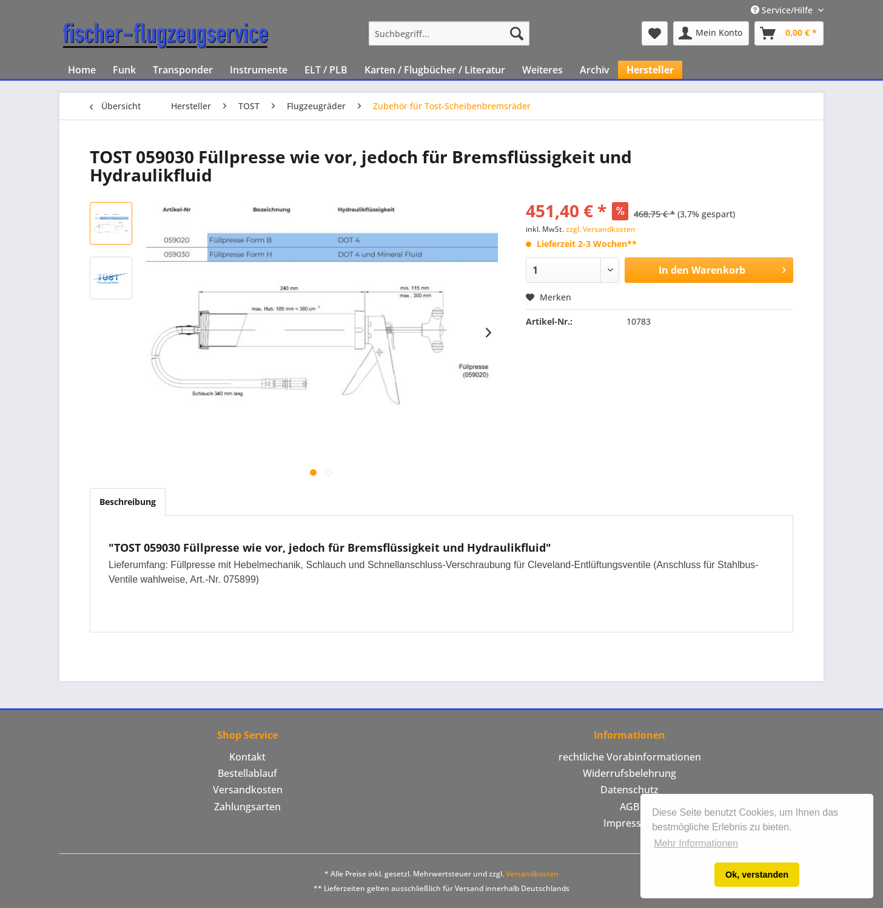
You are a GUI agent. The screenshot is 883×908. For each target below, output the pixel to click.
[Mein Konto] (711, 33)
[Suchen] (516, 33)
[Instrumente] (258, 70)
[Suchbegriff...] (449, 33)
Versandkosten (248, 789)
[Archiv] (594, 70)
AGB (629, 806)
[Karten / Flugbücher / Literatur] (435, 70)
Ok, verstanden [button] (756, 874)
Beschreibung (127, 501)
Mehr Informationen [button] (696, 843)
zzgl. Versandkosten (601, 229)
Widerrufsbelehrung (629, 773)
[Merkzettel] (655, 33)
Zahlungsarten (247, 806)
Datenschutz (629, 789)
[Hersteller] (650, 70)
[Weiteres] (542, 70)
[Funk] (124, 70)
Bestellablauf (247, 773)
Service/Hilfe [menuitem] (783, 10)
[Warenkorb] (789, 33)
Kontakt (247, 757)
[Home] (81, 70)
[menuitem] (449, 33)
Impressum (629, 823)
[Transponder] (182, 70)
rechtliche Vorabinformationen (630, 757)
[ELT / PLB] (326, 70)
